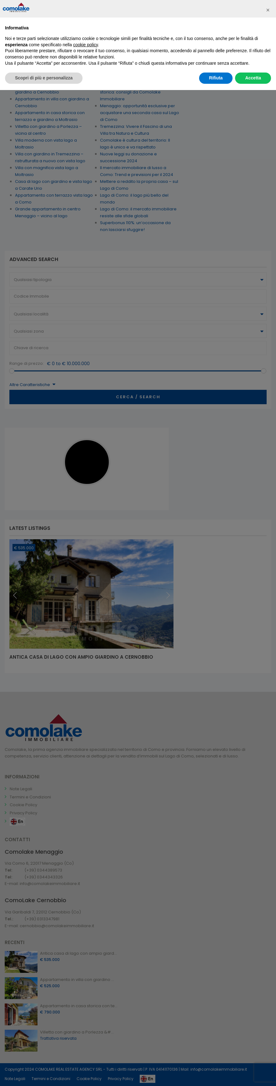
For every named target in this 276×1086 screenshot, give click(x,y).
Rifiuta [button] (216, 77)
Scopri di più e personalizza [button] (44, 77)
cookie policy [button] (85, 44)
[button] (268, 10)
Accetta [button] (253, 77)
